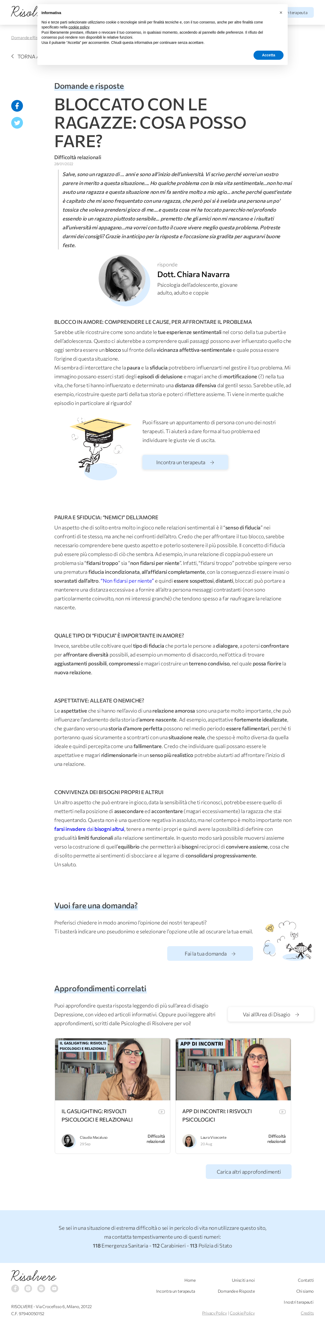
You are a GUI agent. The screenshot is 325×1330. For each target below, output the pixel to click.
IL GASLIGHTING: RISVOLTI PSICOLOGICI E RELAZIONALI (97, 1115)
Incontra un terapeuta (185, 462)
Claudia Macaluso (93, 1137)
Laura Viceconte (213, 1137)
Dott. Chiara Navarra (193, 274)
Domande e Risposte (29, 37)
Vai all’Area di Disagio (271, 1014)
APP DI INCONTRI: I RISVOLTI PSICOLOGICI (217, 1115)
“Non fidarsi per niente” (127, 580)
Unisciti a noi (243, 1280)
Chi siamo (305, 1291)
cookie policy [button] (79, 27)
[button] (281, 12)
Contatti (306, 1280)
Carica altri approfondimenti (249, 1171)
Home (190, 1280)
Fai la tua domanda (210, 953)
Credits (307, 1312)
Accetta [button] (268, 55)
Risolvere (33, 1276)
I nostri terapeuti (299, 1301)
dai (89, 829)
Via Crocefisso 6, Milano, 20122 (64, 1306)
